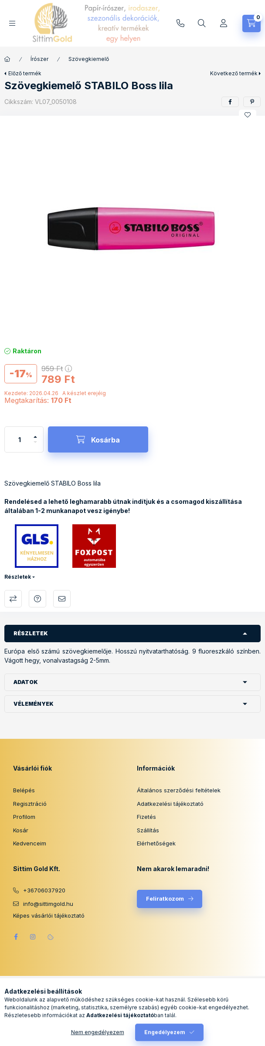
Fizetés (146, 816)
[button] (132, 229)
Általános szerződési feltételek (179, 790)
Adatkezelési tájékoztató (170, 803)
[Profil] (223, 23)
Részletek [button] (31, 633)
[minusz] (35, 445)
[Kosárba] (98, 439)
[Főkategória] (7, 59)
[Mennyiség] (20, 439)
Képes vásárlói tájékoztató (49, 915)
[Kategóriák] (12, 23)
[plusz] (35, 433)
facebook (15, 936)
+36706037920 (44, 890)
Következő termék (234, 73)
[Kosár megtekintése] (251, 23)
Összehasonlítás (13, 598)
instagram (33, 936)
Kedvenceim (29, 843)
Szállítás (148, 830)
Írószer (39, 59)
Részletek (17, 576)
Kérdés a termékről (37, 598)
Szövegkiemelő (88, 59)
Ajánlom (62, 598)
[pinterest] (252, 102)
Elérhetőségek (156, 843)
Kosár (20, 830)
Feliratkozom (165, 898)
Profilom (24, 816)
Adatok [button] (26, 682)
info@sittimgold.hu (180, 23)
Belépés (24, 790)
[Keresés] (202, 23)
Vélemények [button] (34, 704)
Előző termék (24, 73)
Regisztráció (30, 803)
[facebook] (230, 102)
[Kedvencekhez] (247, 115)
